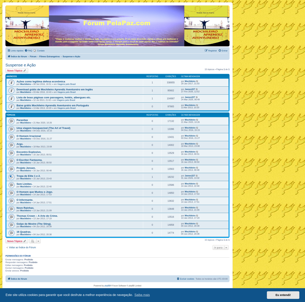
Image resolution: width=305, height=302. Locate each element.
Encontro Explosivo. (29, 152)
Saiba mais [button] (142, 295)
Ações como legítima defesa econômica (41, 81)
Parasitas (22, 120)
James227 (190, 89)
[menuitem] (28, 50)
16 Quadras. (24, 231)
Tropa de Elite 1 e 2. (28, 175)
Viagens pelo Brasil (66, 84)
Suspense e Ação (20, 65)
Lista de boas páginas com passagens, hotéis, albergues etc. (54, 97)
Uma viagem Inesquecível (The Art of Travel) (43, 128)
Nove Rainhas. (25, 207)
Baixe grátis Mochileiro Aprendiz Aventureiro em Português (53, 105)
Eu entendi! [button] (283, 295)
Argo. (20, 144)
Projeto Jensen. (26, 167)
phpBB (107, 286)
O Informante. (25, 199)
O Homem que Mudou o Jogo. (35, 191)
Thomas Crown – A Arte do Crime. (37, 215)
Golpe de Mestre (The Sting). (34, 223)
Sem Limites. (24, 183)
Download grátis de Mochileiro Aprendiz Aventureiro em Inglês (55, 89)
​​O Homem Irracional (29, 136)
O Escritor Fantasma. (29, 159)
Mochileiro (25, 84)
